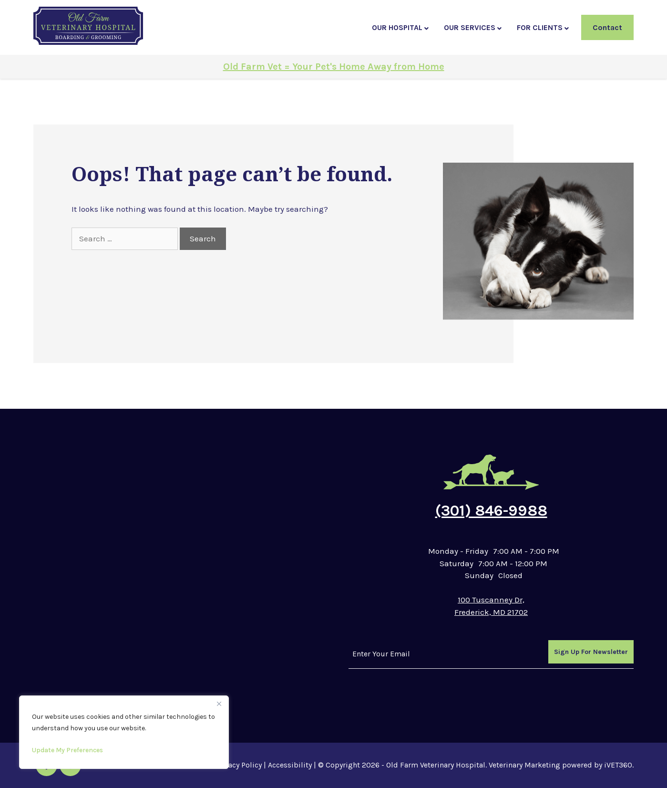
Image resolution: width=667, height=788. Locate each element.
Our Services (469, 27)
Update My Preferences (67, 750)
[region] (124, 732)
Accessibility (290, 764)
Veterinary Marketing (524, 764)
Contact (607, 27)
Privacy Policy (238, 764)
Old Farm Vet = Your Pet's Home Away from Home (333, 66)
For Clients (540, 27)
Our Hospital (397, 27)
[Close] (219, 703)
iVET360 (618, 764)
